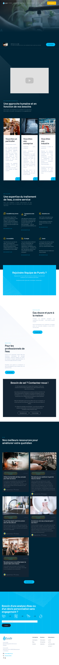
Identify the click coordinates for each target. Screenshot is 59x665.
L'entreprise (34, 639)
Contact (34, 644)
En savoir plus (37, 332)
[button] (23, 3)
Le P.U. (49, 642)
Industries (42, 644)
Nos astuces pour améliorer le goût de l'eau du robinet (42, 477)
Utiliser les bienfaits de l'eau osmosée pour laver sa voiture (15, 477)
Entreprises (42, 642)
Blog (33, 642)
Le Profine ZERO (51, 644)
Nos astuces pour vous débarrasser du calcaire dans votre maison (15, 563)
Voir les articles (29, 581)
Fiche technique (35, 413)
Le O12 (49, 639)
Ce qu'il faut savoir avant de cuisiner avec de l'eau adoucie (14, 521)
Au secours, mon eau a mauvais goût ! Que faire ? (42, 521)
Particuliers (42, 639)
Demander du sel (23, 413)
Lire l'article (50, 44)
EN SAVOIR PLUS (8, 228)
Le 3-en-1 (50, 646)
